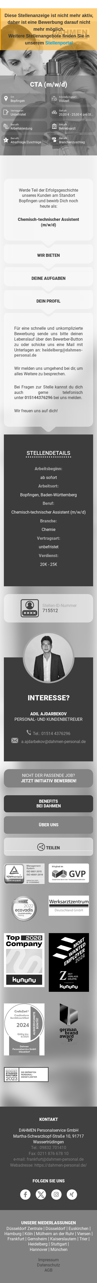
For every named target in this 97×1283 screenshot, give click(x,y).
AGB (48, 1270)
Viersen (84, 1233)
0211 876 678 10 (53, 1153)
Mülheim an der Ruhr (55, 1233)
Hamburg (12, 1233)
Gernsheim (37, 1238)
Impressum (48, 1259)
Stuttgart (59, 1244)
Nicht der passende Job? (48, 778)
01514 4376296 (55, 733)
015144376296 (39, 397)
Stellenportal (59, 43)
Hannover (38, 1249)
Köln (29, 1233)
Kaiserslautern (63, 1238)
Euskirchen (78, 1228)
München (59, 1249)
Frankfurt (16, 1238)
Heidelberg (38, 1244)
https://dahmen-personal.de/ (60, 1165)
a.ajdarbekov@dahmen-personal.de (53, 741)
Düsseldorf (55, 1228)
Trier (83, 1238)
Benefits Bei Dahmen (48, 803)
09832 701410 (53, 1147)
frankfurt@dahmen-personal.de (55, 1159)
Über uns (48, 824)
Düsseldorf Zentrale (24, 1228)
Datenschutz (48, 1265)
